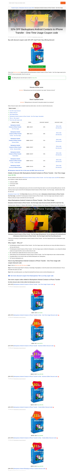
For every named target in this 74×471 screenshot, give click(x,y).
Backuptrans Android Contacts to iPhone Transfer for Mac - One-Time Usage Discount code (36, 315)
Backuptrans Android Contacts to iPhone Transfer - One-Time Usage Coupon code (33, 284)
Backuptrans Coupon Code (13, 194)
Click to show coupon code (37, 66)
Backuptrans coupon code (38, 37)
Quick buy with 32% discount (37, 69)
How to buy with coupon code (16, 120)
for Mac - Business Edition (15, 147)
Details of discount (13, 112)
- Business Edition (15, 140)
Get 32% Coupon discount (15, 110)
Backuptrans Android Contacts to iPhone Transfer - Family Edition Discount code (33, 407)
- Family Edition (15, 154)
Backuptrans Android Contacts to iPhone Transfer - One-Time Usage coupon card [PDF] (41, 177)
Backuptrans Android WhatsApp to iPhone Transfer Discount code (29, 468)
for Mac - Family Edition (15, 160)
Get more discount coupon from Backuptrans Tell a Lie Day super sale (30, 276)
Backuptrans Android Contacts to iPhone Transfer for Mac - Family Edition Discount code (35, 437)
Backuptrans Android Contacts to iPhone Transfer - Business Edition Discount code (33, 345)
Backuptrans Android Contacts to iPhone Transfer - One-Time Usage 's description (27, 116)
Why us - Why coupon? (14, 118)
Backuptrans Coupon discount (20, 286)
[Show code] (58, 126)
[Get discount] (59, 127)
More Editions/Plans (14, 114)
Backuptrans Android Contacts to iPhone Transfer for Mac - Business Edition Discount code (35, 376)
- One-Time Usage (15, 127)
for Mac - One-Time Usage (15, 133)
